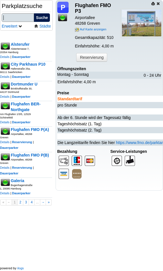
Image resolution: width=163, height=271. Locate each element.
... (37, 202)
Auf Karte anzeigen (90, 29)
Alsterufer (20, 44)
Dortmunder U (24, 84)
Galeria (17, 180)
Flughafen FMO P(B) (30, 155)
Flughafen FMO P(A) (30, 129)
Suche (42, 17)
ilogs (20, 268)
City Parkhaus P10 (28, 64)
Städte (42, 26)
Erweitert (12, 26)
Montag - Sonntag (73, 74)
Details (5, 57)
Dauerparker (21, 57)
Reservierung (22, 142)
